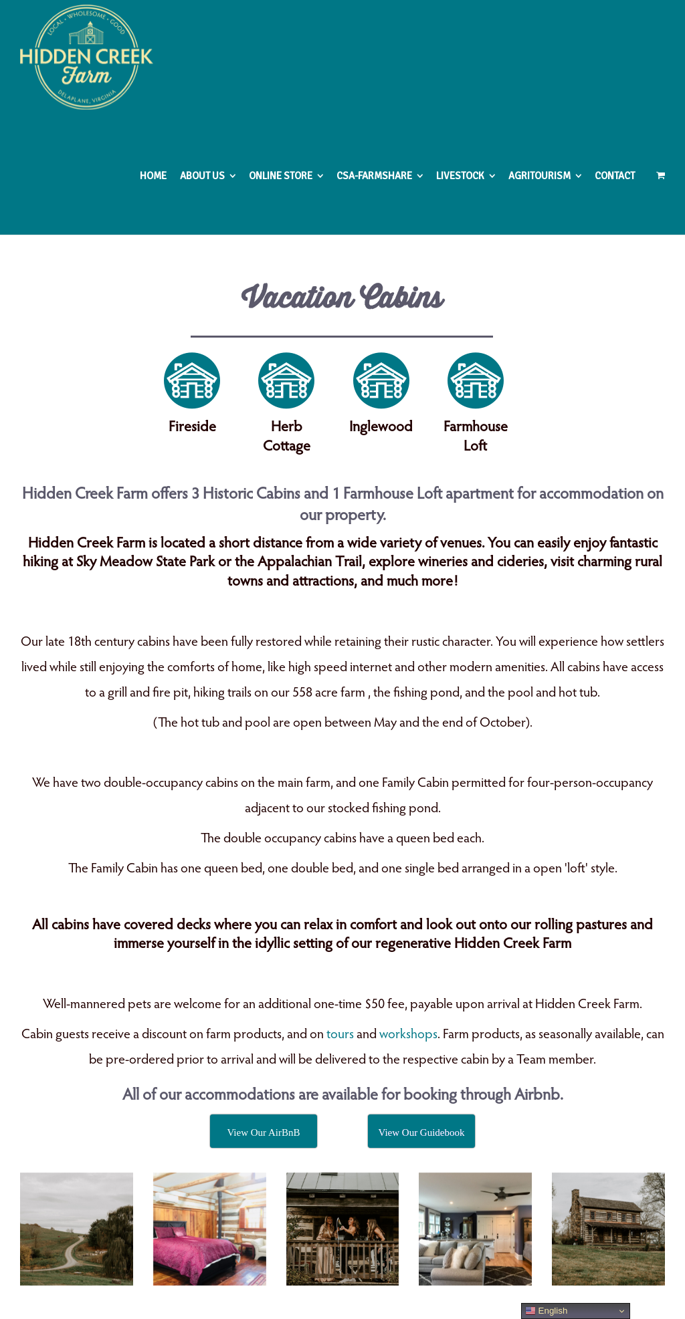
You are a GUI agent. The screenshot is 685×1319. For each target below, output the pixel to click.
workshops (408, 1035)
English (546, 1311)
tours (340, 1035)
